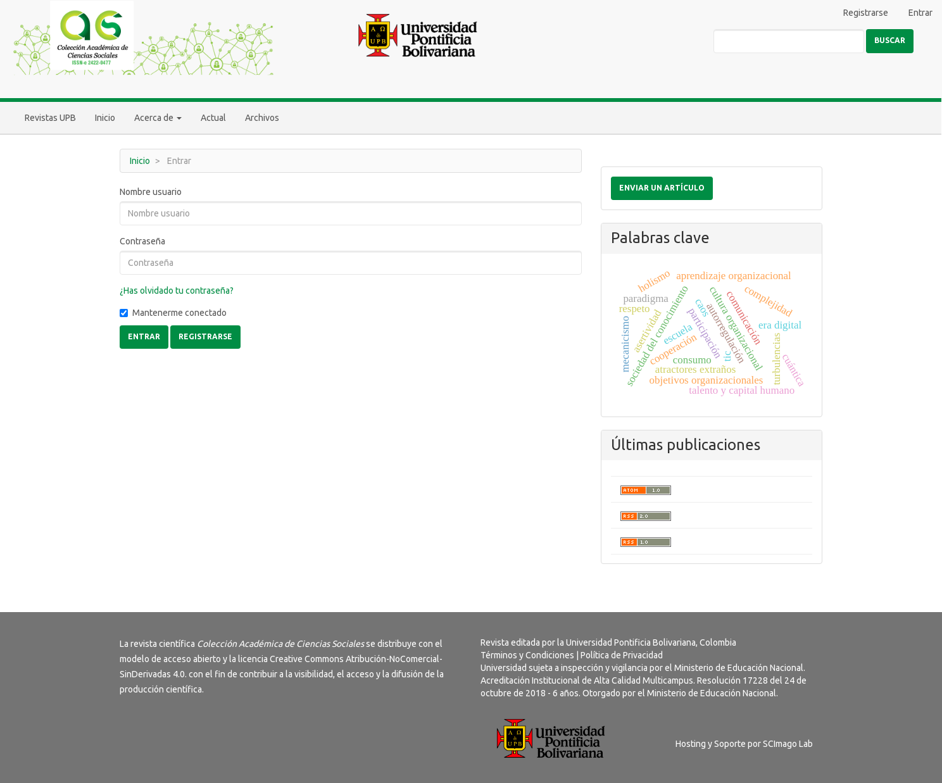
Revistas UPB (50, 118)
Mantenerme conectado (173, 313)
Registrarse (865, 13)
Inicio (105, 118)
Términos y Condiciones (527, 655)
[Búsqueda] (788, 41)
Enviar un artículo (662, 188)
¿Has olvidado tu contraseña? (177, 290)
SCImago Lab (788, 744)
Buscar (889, 40)
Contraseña (142, 241)
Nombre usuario (151, 192)
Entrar (920, 13)
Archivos (262, 118)
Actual (213, 118)
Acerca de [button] (158, 118)
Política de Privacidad (622, 655)
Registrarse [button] (205, 336)
